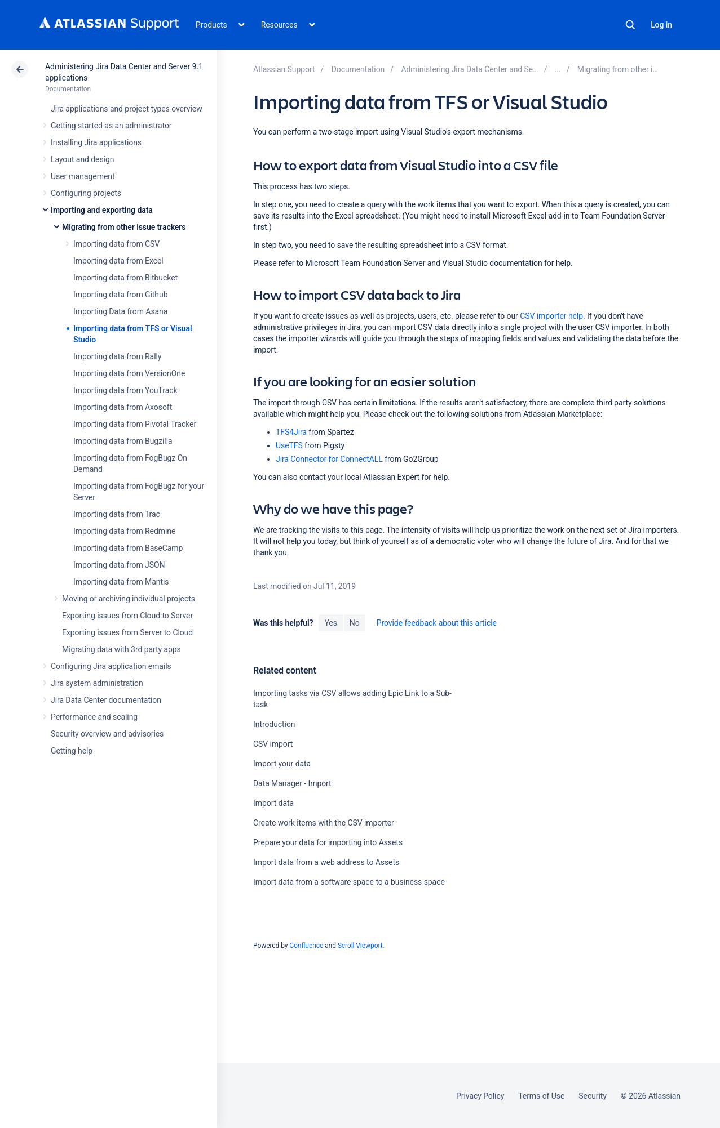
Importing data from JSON (119, 564)
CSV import (273, 743)
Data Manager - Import (292, 783)
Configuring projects (86, 193)
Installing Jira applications (96, 142)
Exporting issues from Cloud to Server (127, 615)
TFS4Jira (291, 431)
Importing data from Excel (118, 260)
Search (630, 25)
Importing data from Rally (117, 356)
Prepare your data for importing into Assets (328, 842)
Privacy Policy (480, 1095)
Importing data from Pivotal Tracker (134, 424)
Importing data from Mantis (121, 581)
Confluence (306, 945)
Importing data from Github (120, 294)
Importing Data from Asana (120, 311)
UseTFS (289, 445)
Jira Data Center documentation (106, 700)
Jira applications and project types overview (126, 108)
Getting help (71, 750)
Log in (661, 24)
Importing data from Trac (116, 514)
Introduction (274, 724)
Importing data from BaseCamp (128, 547)
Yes (330, 622)
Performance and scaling (94, 716)
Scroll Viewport (360, 945)
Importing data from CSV (116, 243)
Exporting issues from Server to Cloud (127, 632)
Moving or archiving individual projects (128, 598)
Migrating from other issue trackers (123, 226)
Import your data (282, 763)
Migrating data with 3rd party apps (121, 649)
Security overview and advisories (107, 733)
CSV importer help (551, 315)
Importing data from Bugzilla (123, 440)
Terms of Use (541, 1095)
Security (592, 1095)
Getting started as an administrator (111, 125)
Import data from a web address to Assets (326, 862)
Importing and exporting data (102, 210)
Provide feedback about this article (437, 622)
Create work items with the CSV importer (323, 822)
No (355, 622)
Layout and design (82, 159)
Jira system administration (97, 683)
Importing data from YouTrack (125, 390)
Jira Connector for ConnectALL (329, 458)
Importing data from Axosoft (122, 407)
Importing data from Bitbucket (125, 277)
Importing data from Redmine (124, 531)
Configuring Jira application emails (111, 666)
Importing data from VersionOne (129, 373)
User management (82, 176)
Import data (273, 803)
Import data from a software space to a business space (349, 881)
